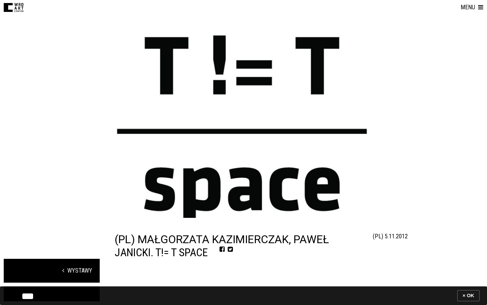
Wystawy (77, 270)
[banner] (243, 295)
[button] (472, 7)
